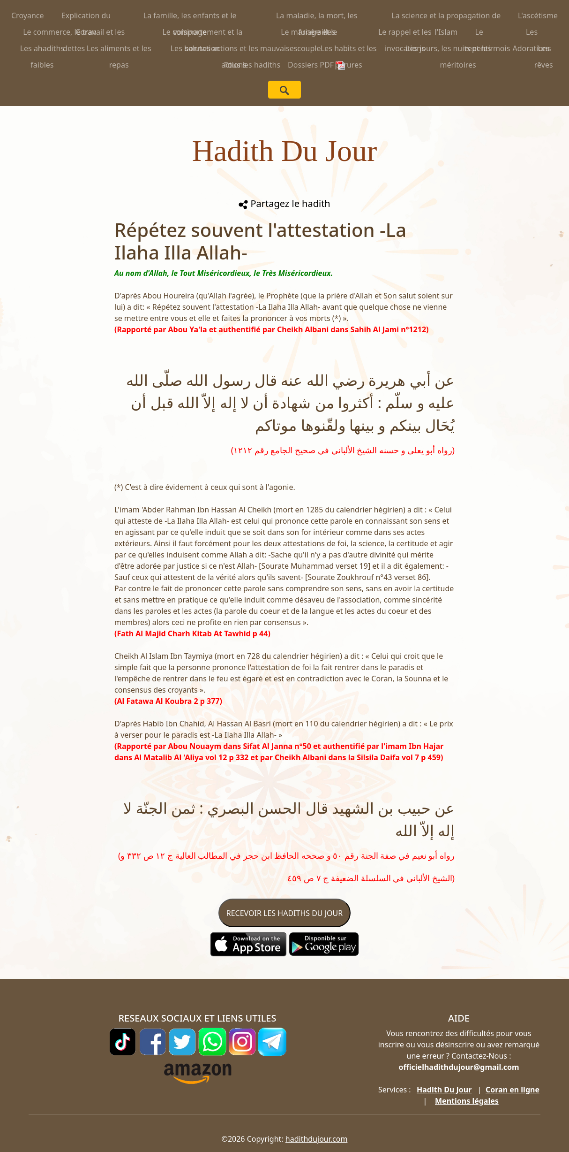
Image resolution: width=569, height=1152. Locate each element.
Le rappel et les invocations (405, 33)
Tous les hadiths (252, 65)
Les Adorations (531, 33)
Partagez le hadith (284, 203)
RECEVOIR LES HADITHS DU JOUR (284, 913)
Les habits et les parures (348, 50)
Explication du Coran (86, 17)
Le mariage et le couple (309, 33)
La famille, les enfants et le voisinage (190, 17)
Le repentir (479, 33)
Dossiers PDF (316, 65)
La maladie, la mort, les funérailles (317, 17)
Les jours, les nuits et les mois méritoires (458, 50)
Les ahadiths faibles (42, 50)
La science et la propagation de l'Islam (446, 17)
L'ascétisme (538, 15)
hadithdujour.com (316, 1139)
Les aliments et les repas (119, 50)
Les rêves (543, 50)
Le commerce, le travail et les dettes (74, 33)
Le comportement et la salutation (202, 33)
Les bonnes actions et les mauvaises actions (234, 50)
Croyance (27, 15)
